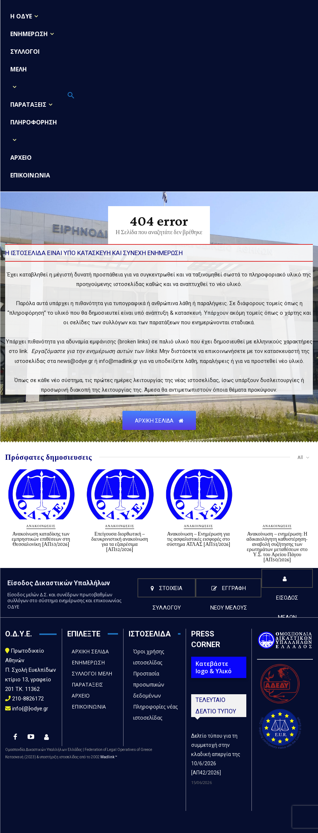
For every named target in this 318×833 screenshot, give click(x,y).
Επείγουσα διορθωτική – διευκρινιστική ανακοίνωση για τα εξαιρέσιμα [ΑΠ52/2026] (119, 541)
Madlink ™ (108, 757)
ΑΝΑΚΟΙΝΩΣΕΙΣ (41, 526)
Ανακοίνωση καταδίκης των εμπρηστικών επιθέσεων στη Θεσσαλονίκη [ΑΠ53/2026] (41, 539)
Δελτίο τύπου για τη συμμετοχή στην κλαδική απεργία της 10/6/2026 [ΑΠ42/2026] (215, 754)
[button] (71, 96)
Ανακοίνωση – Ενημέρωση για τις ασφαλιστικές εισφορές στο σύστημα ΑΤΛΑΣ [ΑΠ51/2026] (198, 539)
